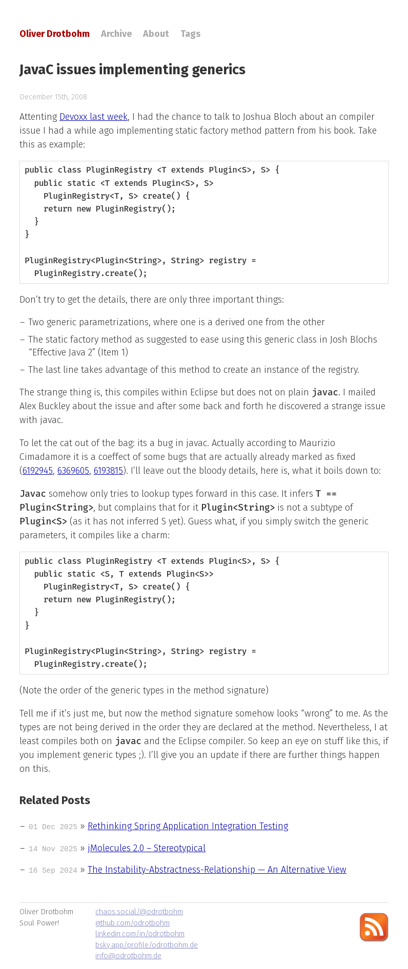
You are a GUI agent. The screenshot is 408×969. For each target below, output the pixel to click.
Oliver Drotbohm (54, 33)
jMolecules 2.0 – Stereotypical (147, 848)
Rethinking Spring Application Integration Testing (188, 826)
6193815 (108, 470)
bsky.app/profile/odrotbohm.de (146, 945)
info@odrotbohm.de (128, 956)
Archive (116, 33)
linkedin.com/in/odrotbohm (140, 934)
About (156, 33)
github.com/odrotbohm (132, 923)
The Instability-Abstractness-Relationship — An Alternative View (217, 869)
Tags (190, 33)
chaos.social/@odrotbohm (139, 912)
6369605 (73, 470)
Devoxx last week (93, 116)
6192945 (38, 470)
